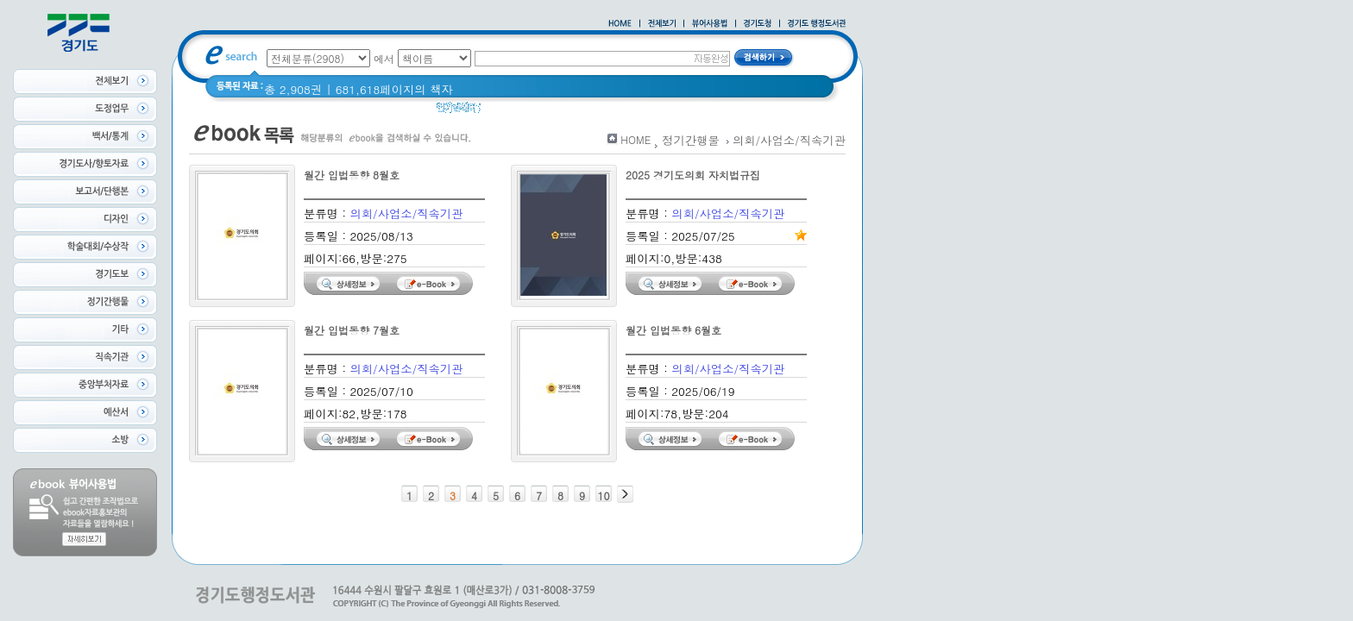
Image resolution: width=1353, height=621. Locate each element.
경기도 (639, 112)
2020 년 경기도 (532, 112)
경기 (597, 112)
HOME (635, 139)
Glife (682, 112)
